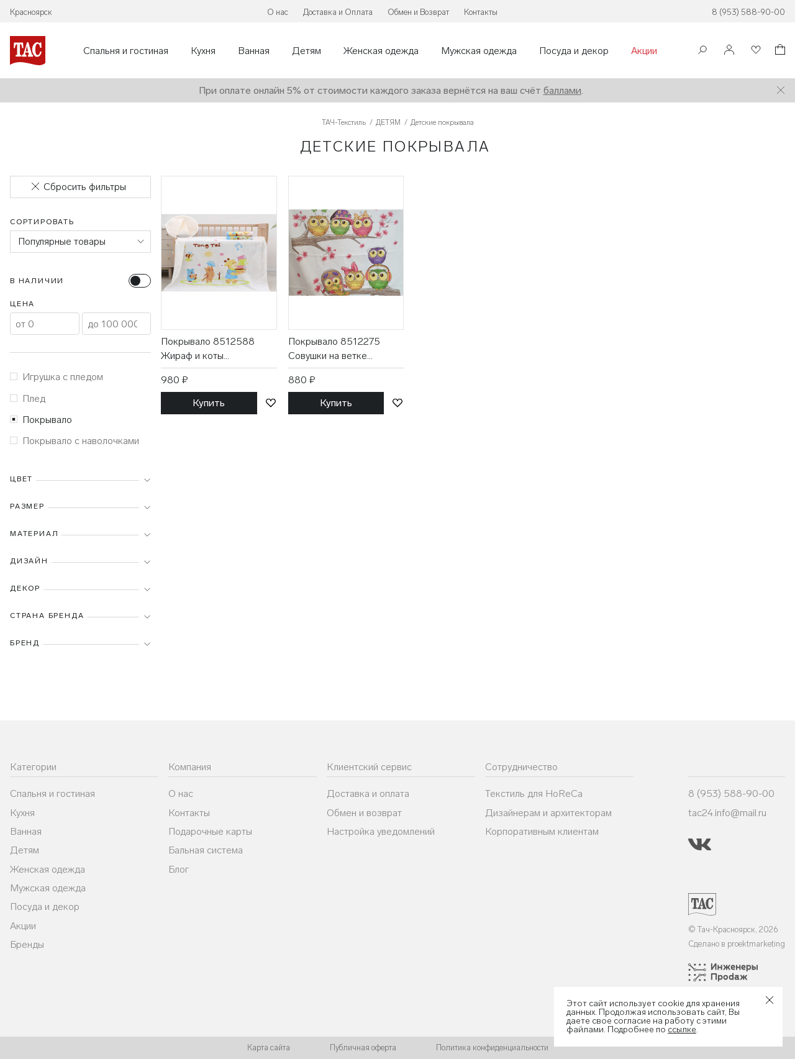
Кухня (203, 51)
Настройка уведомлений (381, 831)
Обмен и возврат (364, 813)
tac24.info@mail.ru (727, 813)
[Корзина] (779, 51)
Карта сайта (268, 1047)
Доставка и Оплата (338, 12)
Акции (644, 51)
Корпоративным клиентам (542, 831)
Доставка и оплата (368, 793)
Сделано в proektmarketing (736, 943)
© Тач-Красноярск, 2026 (733, 929)
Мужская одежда (479, 51)
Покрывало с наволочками (74, 441)
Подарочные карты (210, 831)
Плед (27, 398)
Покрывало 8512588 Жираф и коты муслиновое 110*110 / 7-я (217, 349)
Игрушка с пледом (56, 377)
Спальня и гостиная (125, 51)
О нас (277, 12)
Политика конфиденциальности (492, 1047)
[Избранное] (754, 50)
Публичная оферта (363, 1047)
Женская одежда (381, 51)
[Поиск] (702, 51)
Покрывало (41, 419)
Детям (306, 51)
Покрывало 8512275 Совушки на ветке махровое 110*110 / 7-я (339, 349)
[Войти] (729, 50)
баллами (562, 90)
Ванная (254, 51)
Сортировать (42, 221)
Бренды (27, 944)
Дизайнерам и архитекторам (548, 813)
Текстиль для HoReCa (534, 793)
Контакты (480, 12)
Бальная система (205, 850)
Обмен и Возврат (418, 12)
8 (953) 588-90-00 (748, 12)
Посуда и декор (574, 51)
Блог (178, 869)
